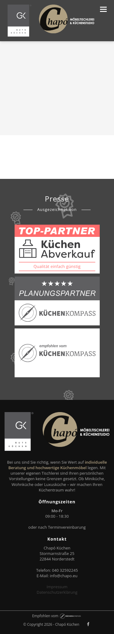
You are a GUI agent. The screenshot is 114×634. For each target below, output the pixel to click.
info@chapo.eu (64, 575)
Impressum (57, 586)
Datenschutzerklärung (57, 592)
